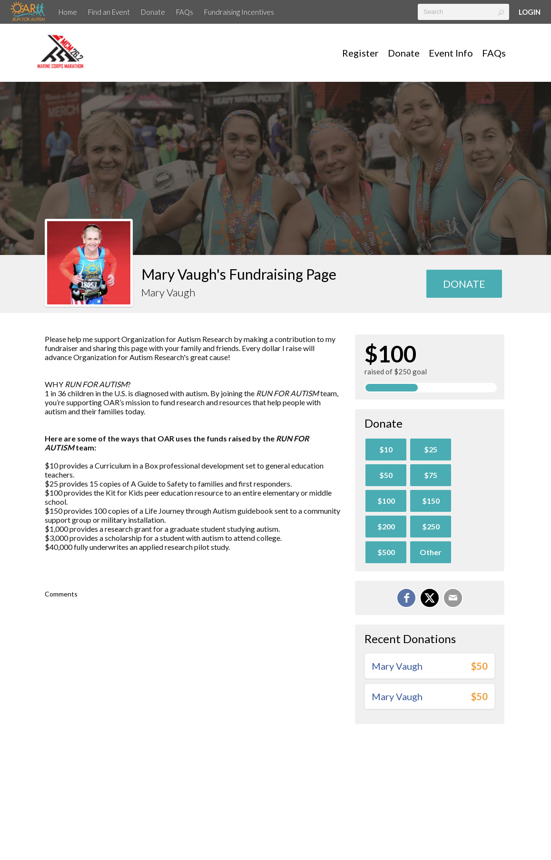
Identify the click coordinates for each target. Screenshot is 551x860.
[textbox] (463, 12)
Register (360, 53)
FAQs (184, 12)
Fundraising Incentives (239, 12)
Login (530, 12)
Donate (153, 12)
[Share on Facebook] (406, 598)
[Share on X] (430, 598)
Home (68, 12)
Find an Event (109, 12)
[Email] (453, 598)
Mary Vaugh (397, 666)
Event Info (451, 53)
